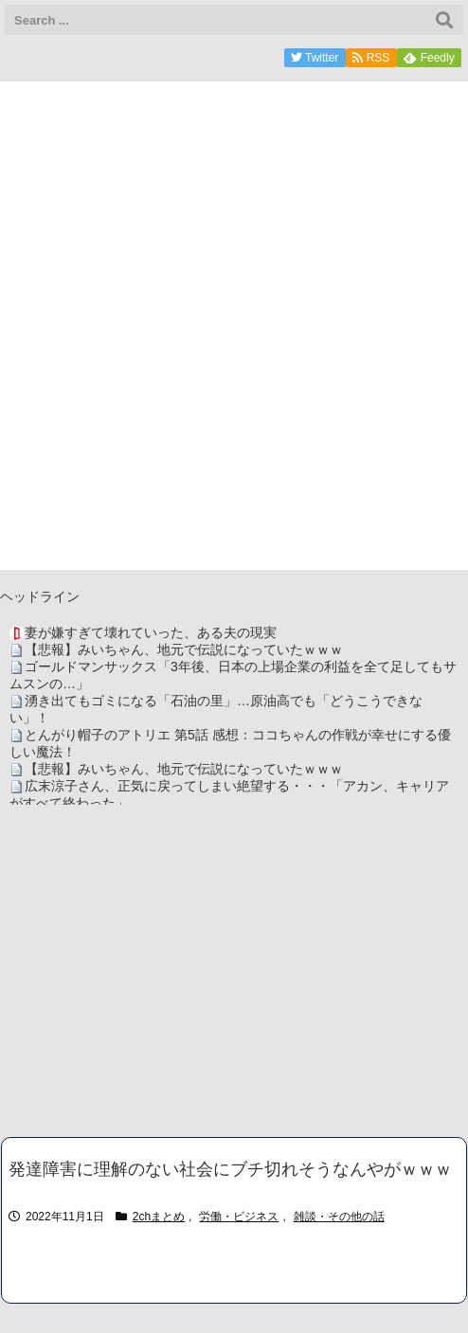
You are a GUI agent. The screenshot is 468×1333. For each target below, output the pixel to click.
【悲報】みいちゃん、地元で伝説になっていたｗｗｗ (184, 649)
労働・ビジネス (239, 1216)
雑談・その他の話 (339, 1216)
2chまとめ (159, 1216)
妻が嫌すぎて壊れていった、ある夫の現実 (151, 632)
